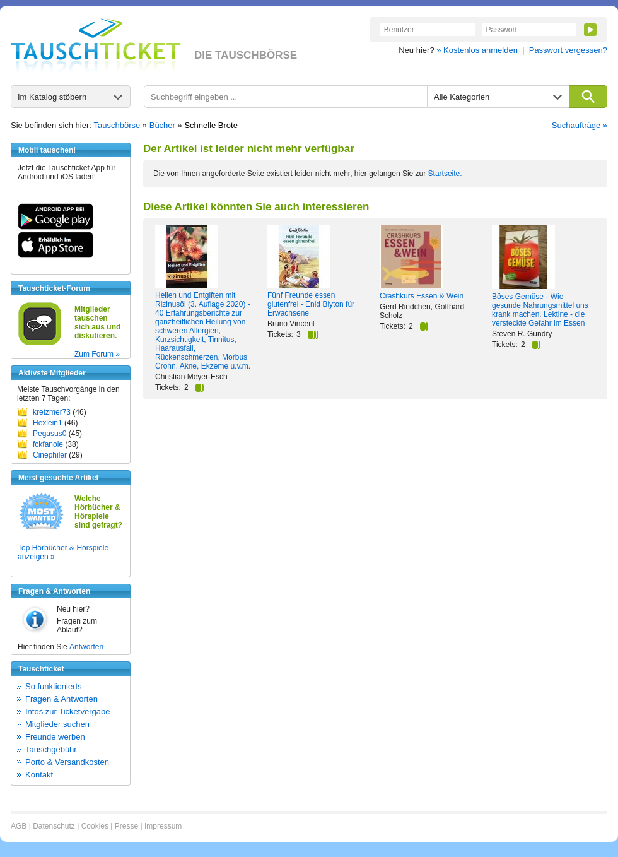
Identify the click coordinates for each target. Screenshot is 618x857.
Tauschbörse (117, 125)
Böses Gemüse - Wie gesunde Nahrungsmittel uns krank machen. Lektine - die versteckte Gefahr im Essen (540, 310)
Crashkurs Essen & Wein (422, 296)
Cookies (94, 826)
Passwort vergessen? (568, 50)
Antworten (86, 646)
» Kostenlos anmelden (477, 50)
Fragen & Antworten (61, 699)
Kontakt (39, 774)
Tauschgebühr (51, 749)
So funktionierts (53, 686)
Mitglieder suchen (57, 724)
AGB (18, 826)
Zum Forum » (97, 354)
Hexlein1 (47, 422)
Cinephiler (50, 455)
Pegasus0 (49, 433)
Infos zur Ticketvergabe (67, 711)
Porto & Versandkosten (67, 762)
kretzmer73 (52, 412)
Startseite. (445, 173)
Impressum (163, 826)
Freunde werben (55, 737)
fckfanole (48, 444)
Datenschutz (54, 826)
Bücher (162, 125)
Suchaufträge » (579, 125)
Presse (126, 826)
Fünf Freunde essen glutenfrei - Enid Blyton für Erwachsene (310, 304)
